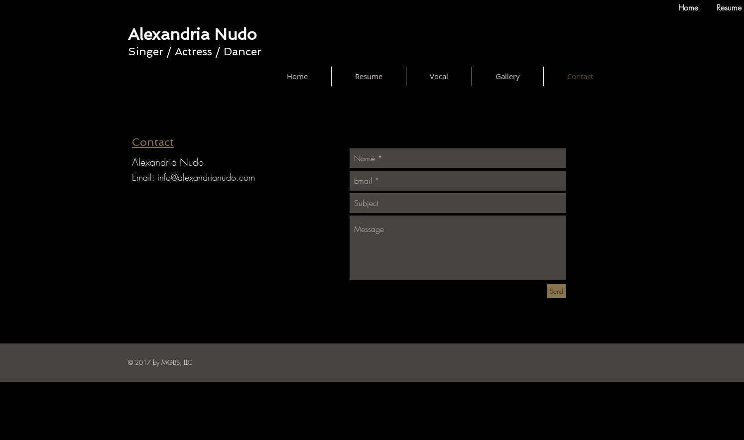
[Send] (556, 291)
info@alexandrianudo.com (206, 177)
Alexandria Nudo (192, 34)
